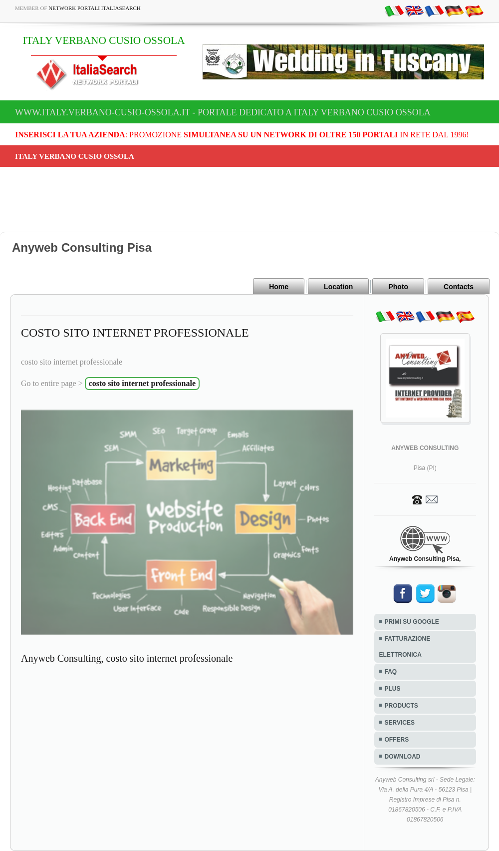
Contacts (459, 287)
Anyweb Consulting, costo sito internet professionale (127, 658)
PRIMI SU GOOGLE (412, 621)
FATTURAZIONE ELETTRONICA (405, 646)
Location (338, 287)
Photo (398, 287)
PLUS (393, 688)
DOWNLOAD (403, 756)
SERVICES (400, 722)
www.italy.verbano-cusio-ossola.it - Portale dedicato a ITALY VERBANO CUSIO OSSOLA (223, 112)
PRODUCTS (401, 705)
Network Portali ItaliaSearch (94, 8)
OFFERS (397, 739)
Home (278, 287)
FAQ (391, 671)
